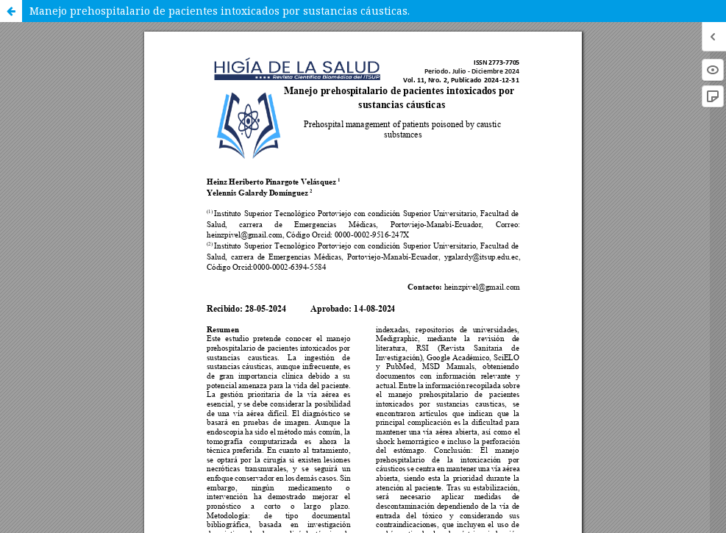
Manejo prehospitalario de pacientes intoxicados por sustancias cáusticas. (219, 11)
